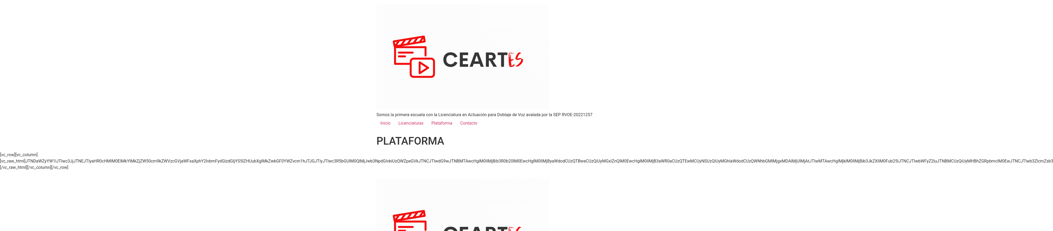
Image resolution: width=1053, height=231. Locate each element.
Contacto (468, 123)
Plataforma (441, 123)
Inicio (385, 123)
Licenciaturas (410, 123)
